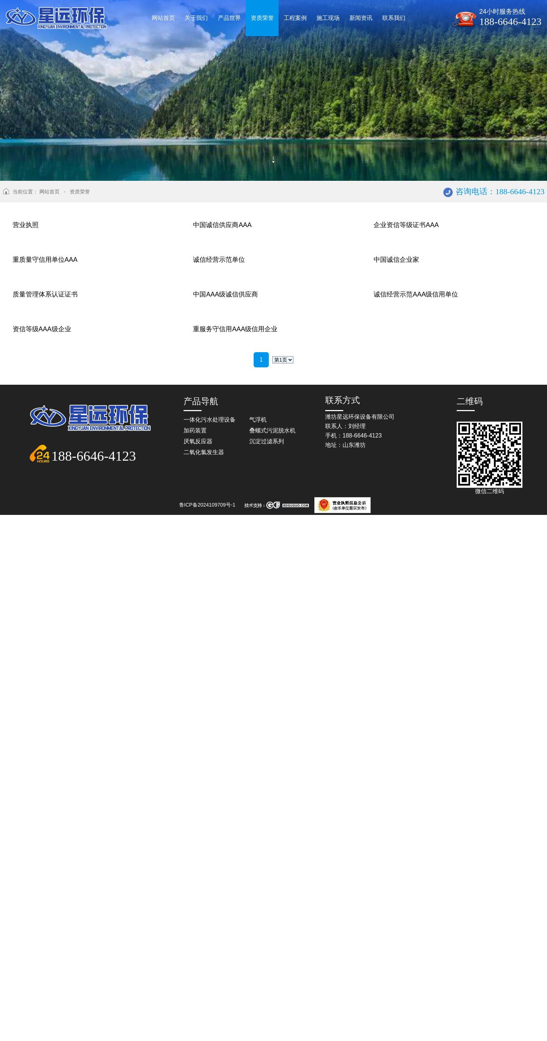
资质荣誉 (80, 192)
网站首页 (49, 192)
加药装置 (195, 956)
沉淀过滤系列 (266, 967)
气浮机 (258, 946)
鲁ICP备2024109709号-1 (207, 1031)
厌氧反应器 (198, 967)
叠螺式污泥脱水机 (272, 956)
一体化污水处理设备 (210, 946)
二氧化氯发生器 (204, 978)
